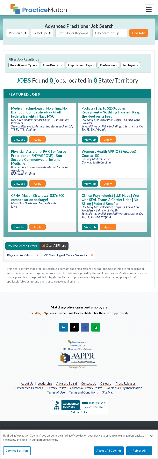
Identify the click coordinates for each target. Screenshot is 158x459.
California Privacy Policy (86, 388)
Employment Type (80, 65)
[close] (23, 255)
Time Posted (51, 65)
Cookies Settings (17, 452)
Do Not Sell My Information (124, 388)
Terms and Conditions (83, 392)
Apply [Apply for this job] (37, 139)
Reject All (139, 452)
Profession (107, 65)
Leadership (45, 383)
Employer (129, 65)
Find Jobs (138, 33)
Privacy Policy (56, 388)
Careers (105, 383)
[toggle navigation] (149, 9)
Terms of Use (56, 392)
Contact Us (88, 383)
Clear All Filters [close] (54, 246)
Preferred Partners (30, 388)
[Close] (151, 438)
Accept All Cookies (108, 452)
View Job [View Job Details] (19, 139)
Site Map (108, 392)
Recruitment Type (22, 65)
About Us (27, 383)
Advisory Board (66, 383)
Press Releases (125, 383)
